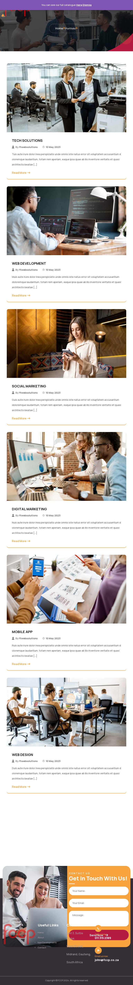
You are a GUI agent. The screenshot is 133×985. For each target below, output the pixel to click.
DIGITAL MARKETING (29, 509)
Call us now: (99, 934)
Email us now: (100, 956)
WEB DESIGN (22, 754)
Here (79, 5)
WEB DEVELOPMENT (29, 263)
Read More (19, 173)
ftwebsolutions (28, 147)
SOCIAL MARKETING (29, 386)
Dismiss (87, 5)
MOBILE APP (22, 631)
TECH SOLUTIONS (27, 140)
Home (59, 28)
